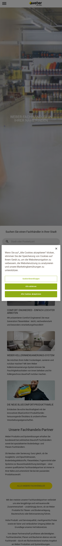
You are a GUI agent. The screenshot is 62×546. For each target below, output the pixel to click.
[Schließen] (56, 248)
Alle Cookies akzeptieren (31, 294)
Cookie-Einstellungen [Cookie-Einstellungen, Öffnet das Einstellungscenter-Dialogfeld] (31, 279)
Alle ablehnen (30, 286)
